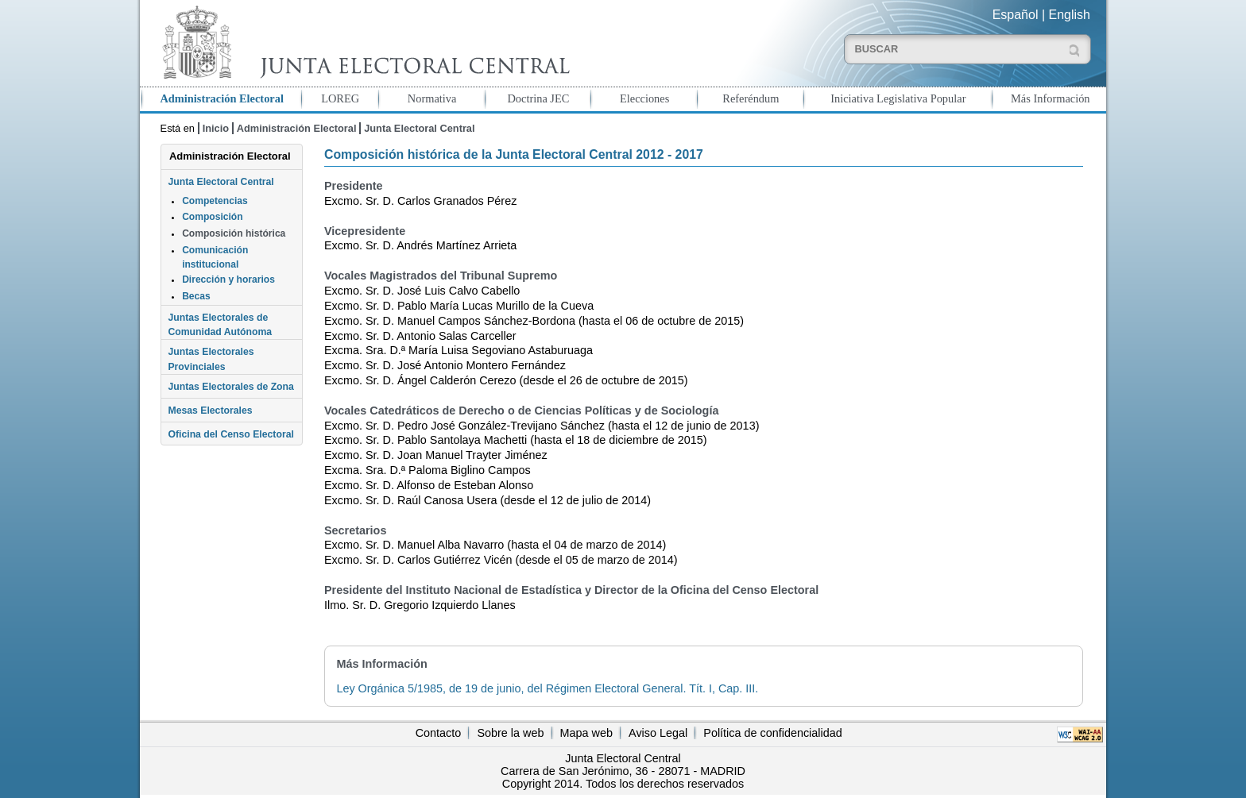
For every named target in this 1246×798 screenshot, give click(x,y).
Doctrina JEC (538, 98)
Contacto (439, 733)
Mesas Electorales (210, 410)
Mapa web (586, 733)
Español (1016, 14)
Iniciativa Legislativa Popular (897, 98)
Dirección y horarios (228, 279)
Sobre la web (510, 733)
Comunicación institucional (215, 257)
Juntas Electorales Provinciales (210, 359)
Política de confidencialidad (772, 733)
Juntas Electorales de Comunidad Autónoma (220, 324)
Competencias (215, 200)
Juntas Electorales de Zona (230, 386)
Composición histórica (233, 233)
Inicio (216, 128)
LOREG (340, 98)
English (1069, 14)
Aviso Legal (658, 733)
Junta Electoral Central (419, 128)
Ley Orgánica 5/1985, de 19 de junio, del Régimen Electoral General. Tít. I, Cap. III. (547, 688)
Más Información (1050, 98)
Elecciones (644, 98)
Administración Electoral (221, 98)
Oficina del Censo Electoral (230, 434)
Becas (196, 296)
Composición (212, 216)
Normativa (432, 98)
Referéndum (750, 98)
